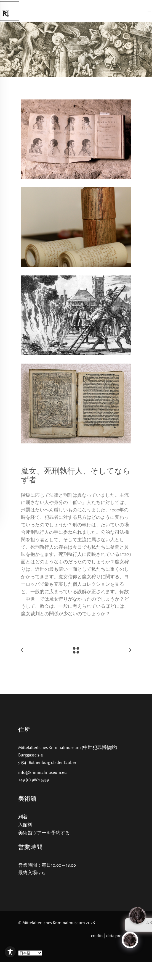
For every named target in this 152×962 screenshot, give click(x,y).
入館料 (25, 824)
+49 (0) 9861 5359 (33, 779)
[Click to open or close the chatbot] (130, 940)
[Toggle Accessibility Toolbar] (10, 952)
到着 (23, 816)
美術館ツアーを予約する (44, 832)
